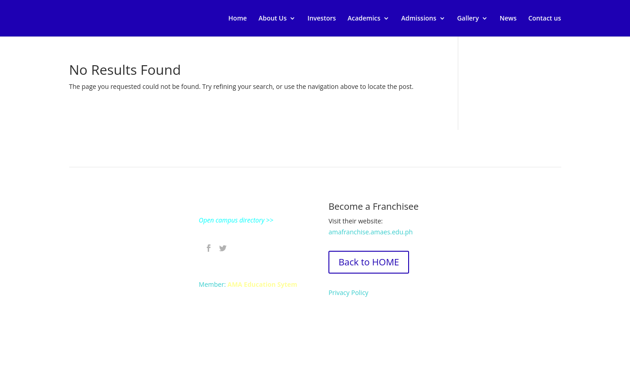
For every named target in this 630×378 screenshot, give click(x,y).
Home (237, 18)
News (508, 18)
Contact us (544, 18)
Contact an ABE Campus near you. (120, 322)
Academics (364, 18)
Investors (321, 18)
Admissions (418, 18)
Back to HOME (368, 262)
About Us (272, 18)
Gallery (468, 18)
